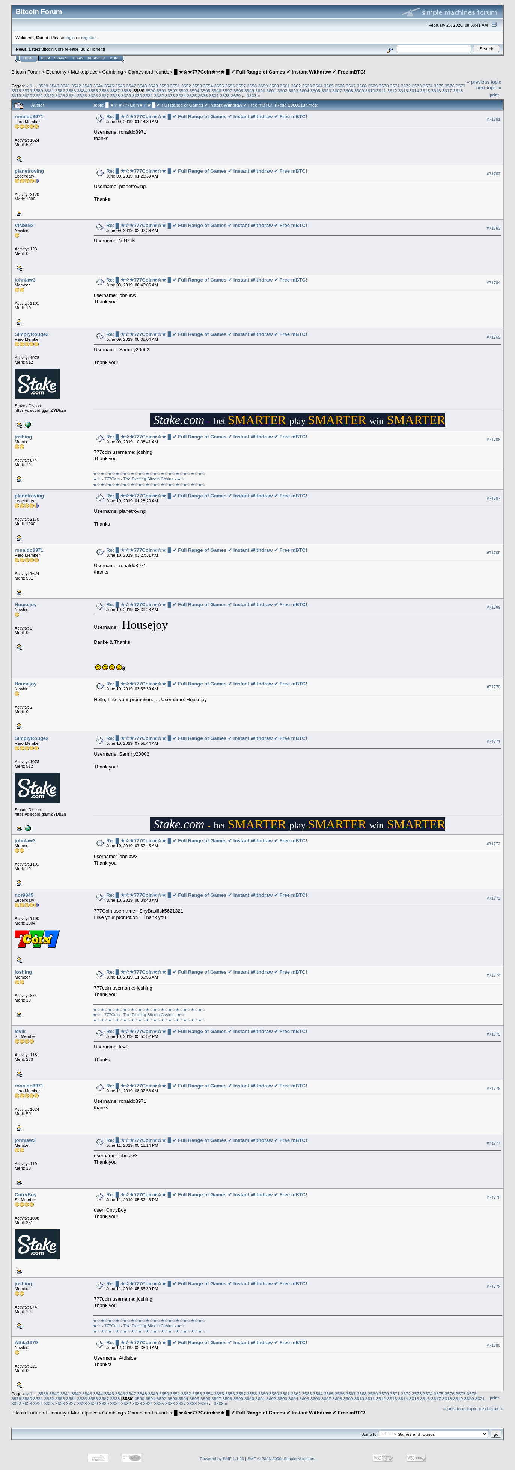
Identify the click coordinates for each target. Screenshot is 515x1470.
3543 (87, 85)
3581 (49, 90)
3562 (296, 85)
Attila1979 (26, 1342)
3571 (395, 85)
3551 (175, 85)
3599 (249, 90)
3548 (142, 85)
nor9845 (24, 895)
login (70, 37)
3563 (307, 85)
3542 (76, 85)
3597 (227, 90)
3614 (414, 90)
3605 (315, 90)
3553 (197, 85)
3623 (60, 95)
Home (28, 58)
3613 (403, 90)
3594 (194, 90)
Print (494, 95)
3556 (230, 85)
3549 (153, 85)
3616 (436, 90)
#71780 (493, 1345)
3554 (208, 85)
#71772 (493, 844)
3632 (159, 95)
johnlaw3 (25, 280)
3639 (236, 95)
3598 (238, 90)
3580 (38, 90)
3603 (293, 90)
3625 (82, 95)
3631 (148, 95)
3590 (150, 90)
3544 (98, 85)
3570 (384, 85)
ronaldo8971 (29, 116)
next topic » (488, 87)
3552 (186, 85)
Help (45, 58)
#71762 (493, 174)
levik (20, 1031)
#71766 (493, 439)
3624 (71, 95)
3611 (381, 90)
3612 (392, 90)
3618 (458, 90)
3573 (417, 85)
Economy (56, 72)
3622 (49, 95)
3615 (425, 90)
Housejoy (26, 604)
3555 (219, 85)
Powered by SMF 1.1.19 (222, 1458)
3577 (460, 85)
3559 (263, 85)
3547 (131, 85)
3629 (126, 95)
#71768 (493, 553)
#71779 (493, 1286)
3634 (181, 95)
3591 (161, 90)
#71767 (493, 498)
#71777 (493, 1143)
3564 (318, 85)
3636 (203, 95)
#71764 (493, 282)
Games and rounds (148, 72)
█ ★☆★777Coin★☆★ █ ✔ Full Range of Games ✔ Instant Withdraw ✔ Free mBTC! (269, 72)
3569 (373, 85)
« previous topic (484, 82)
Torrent (97, 49)
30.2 (85, 49)
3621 (38, 95)
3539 (43, 85)
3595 (205, 90)
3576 (450, 85)
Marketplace (84, 72)
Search (61, 58)
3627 (104, 95)
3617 (447, 90)
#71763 (493, 228)
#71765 (493, 337)
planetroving (29, 171)
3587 (115, 90)
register (88, 37)
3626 (93, 95)
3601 (271, 90)
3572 (406, 85)
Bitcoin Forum (26, 72)
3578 (16, 90)
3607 (337, 90)
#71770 (493, 687)
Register (96, 58)
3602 (282, 90)
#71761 (493, 119)
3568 (362, 85)
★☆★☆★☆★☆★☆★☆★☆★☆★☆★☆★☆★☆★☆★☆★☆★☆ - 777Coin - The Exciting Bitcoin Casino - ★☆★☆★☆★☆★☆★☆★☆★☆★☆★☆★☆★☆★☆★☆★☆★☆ (149, 479)
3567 (351, 85)
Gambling (112, 72)
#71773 (493, 898)
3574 (427, 85)
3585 (93, 90)
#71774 (493, 975)
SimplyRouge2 (31, 334)
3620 (27, 95)
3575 (439, 85)
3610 (370, 90)
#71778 (493, 1197)
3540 (54, 85)
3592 (172, 90)
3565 (329, 85)
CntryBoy (26, 1194)
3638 (225, 95)
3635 (192, 95)
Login (78, 58)
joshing (23, 437)
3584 (82, 90)
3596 (216, 90)
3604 (304, 90)
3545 (109, 85)
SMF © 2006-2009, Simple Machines (281, 1458)
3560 (274, 85)
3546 (120, 85)
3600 (260, 90)
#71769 (493, 607)
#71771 (493, 741)
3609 (359, 90)
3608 (348, 90)
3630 (137, 95)
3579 (27, 90)
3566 (340, 85)
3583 (71, 90)
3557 (241, 85)
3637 (214, 95)
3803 (252, 95)
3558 (252, 85)
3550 (164, 85)
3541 (65, 85)
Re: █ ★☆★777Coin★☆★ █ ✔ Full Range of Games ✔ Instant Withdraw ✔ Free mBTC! (206, 116)
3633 (170, 95)
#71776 (493, 1088)
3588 (126, 90)
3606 (326, 90)
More (115, 58)
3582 (60, 90)
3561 (285, 85)
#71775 (493, 1034)
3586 (104, 90)
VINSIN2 (24, 225)
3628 (115, 95)
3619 (16, 95)
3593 (183, 90)
